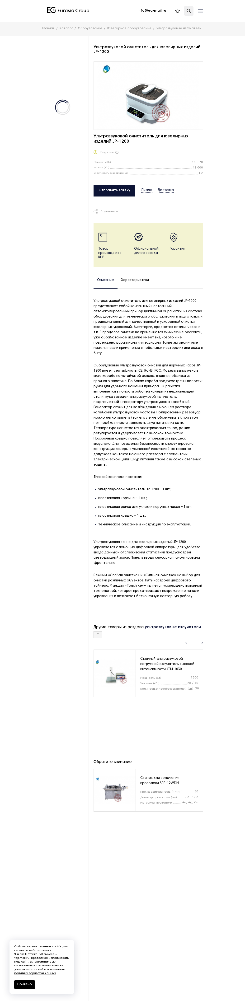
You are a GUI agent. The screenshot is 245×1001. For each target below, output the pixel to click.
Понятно (24, 984)
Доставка (166, 190)
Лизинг (146, 190)
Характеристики (135, 280)
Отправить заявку (114, 190)
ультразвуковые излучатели (173, 627)
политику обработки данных (35, 973)
